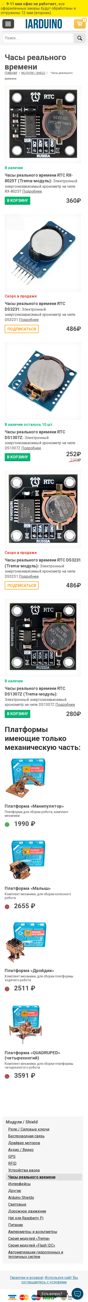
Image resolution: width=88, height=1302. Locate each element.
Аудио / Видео (21, 1149)
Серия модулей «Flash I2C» (31, 1245)
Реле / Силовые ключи (28, 1129)
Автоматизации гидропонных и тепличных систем (35, 1254)
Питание (15, 1225)
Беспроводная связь (26, 1136)
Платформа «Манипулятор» (34, 806)
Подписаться (22, 329)
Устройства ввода (24, 1170)
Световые (17, 1204)
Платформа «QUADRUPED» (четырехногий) (32, 1055)
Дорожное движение (27, 1211)
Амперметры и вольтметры (32, 1231)
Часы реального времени (31, 1177)
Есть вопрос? (52, 1294)
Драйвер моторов (24, 1143)
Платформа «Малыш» (28, 888)
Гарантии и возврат (27, 1277)
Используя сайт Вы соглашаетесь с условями (49, 1279)
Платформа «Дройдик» (29, 970)
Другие (14, 1190)
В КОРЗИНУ (17, 200)
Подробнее (32, 191)
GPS (11, 1156)
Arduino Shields (21, 1197)
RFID (12, 1163)
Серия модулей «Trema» (29, 1238)
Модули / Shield (33, 73)
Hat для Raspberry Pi (25, 1218)
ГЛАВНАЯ (11, 73)
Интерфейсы (19, 1184)
